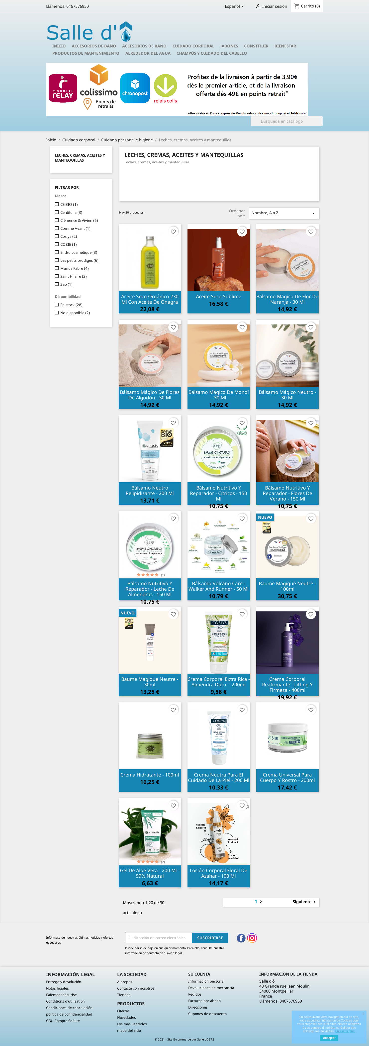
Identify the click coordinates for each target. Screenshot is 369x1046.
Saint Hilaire (73, 276)
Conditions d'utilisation (65, 1001)
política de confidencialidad (69, 1014)
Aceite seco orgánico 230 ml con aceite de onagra (150, 299)
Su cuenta (199, 974)
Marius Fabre (74, 268)
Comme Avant (75, 228)
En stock (71, 304)
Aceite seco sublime (218, 296)
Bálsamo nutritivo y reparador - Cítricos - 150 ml (218, 493)
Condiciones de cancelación (69, 1007)
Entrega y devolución (63, 981)
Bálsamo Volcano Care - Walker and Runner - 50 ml (218, 586)
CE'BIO (69, 204)
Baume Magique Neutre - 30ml (149, 682)
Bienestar (285, 46)
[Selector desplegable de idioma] (235, 7)
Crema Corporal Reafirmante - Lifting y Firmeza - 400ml (287, 684)
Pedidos (194, 994)
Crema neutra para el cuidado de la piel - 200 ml (218, 777)
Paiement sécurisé (61, 994)
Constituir (256, 46)
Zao (66, 284)
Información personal (206, 981)
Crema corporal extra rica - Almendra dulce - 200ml (218, 682)
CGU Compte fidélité (63, 1020)
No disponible (75, 312)
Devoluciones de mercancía (211, 987)
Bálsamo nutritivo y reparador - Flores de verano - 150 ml (287, 493)
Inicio (59, 46)
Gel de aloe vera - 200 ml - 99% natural (150, 873)
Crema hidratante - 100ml (149, 774)
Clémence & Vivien (79, 220)
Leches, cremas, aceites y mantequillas (80, 158)
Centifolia (71, 212)
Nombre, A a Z (284, 213)
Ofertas (123, 1011)
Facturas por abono (204, 1000)
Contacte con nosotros (135, 988)
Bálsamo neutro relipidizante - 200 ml (150, 490)
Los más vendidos (132, 1024)
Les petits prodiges (79, 260)
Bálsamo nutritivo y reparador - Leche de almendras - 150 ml (149, 589)
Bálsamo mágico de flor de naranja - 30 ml (287, 299)
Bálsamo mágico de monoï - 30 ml (218, 395)
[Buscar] (287, 121)
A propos (124, 981)
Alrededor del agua (148, 53)
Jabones (229, 46)
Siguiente (305, 902)
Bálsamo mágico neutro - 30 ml (287, 395)
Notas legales (57, 988)
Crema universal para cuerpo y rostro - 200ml (287, 777)
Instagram (252, 938)
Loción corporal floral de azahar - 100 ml (218, 873)
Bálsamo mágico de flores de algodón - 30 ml (150, 395)
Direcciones (198, 1007)
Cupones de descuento (207, 1013)
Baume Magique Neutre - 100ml (287, 586)
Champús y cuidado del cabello (212, 53)
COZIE (68, 244)
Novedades (126, 1017)
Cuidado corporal (193, 46)
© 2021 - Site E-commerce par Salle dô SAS (184, 1039)
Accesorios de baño (94, 46)
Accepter (329, 1038)
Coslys (68, 236)
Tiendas (123, 994)
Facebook (241, 938)
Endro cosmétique (78, 252)
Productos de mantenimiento (85, 53)
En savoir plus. (345, 1031)
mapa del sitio (129, 1030)
